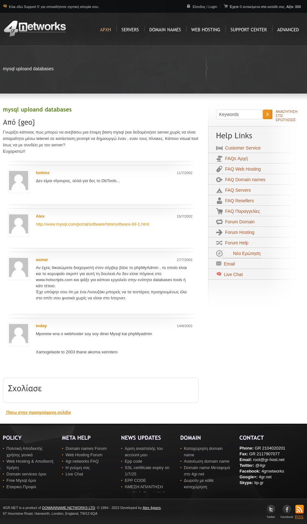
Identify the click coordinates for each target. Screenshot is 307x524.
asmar (42, 259)
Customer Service (242, 147)
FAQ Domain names (244, 179)
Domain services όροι (26, 474)
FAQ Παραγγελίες (241, 211)
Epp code (133, 461)
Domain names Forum (86, 448)
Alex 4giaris (152, 508)
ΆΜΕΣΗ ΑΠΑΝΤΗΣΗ (144, 486)
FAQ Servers (237, 190)
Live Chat (233, 274)
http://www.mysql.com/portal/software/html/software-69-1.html (92, 224)
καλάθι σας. (276, 7)
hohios (43, 172)
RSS (299, 514)
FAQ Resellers (238, 200)
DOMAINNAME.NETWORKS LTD (68, 508)
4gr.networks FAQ (82, 461)
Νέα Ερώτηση (242, 253)
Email (228, 263)
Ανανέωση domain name (207, 461)
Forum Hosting (239, 232)
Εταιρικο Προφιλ (21, 486)
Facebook (286, 515)
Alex (40, 216)
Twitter (271, 515)
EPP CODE (135, 480)
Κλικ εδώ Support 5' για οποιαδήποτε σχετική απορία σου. (53, 7)
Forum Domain (239, 221)
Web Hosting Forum (84, 454)
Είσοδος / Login (205, 7)
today (41, 325)
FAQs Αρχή (235, 158)
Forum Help (235, 242)
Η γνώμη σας (78, 467)
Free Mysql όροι (21, 480)
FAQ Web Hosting (242, 169)
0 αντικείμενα (250, 7)
